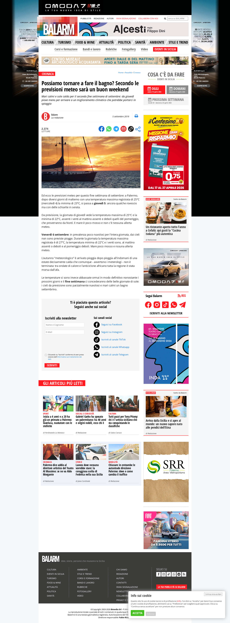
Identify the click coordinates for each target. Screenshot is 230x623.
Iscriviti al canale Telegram (111, 354)
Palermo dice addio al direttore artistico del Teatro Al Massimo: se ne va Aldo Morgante (58, 469)
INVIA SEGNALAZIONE (126, 18)
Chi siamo (121, 569)
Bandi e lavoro (91, 49)
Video (144, 49)
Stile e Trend (84, 573)
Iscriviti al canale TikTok (110, 339)
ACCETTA (137, 613)
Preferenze (151, 613)
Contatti (121, 582)
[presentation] (68, 343)
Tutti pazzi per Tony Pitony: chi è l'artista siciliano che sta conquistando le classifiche (123, 421)
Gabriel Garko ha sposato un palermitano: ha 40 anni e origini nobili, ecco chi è (91, 420)
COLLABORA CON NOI (148, 18)
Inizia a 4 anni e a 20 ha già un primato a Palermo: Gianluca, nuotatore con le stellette (57, 421)
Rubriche (111, 49)
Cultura (51, 569)
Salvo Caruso (116, 432)
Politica (51, 591)
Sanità (50, 595)
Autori (120, 578)
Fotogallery (129, 49)
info (179, 601)
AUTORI (110, 18)
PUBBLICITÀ (86, 18)
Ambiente (82, 569)
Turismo (51, 578)
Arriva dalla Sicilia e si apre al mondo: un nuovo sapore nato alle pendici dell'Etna (164, 424)
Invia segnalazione (127, 587)
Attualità (128, 72)
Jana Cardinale (84, 481)
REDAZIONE (99, 18)
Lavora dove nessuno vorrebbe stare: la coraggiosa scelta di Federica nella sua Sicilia (89, 469)
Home (120, 72)
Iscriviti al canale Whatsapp (111, 346)
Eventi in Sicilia (55, 573)
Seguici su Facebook (108, 324)
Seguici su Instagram (108, 331)
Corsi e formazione (66, 49)
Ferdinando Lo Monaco (54, 432)
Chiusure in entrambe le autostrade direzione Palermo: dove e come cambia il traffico (122, 469)
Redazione (82, 432)
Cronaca (136, 72)
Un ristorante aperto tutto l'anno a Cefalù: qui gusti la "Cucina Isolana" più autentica (166, 230)
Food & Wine (54, 582)
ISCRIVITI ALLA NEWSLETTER (166, 313)
